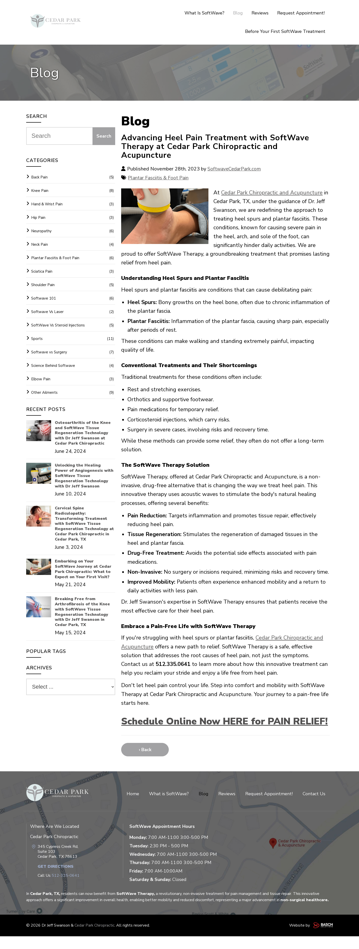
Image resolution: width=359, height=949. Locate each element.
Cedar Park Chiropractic (95, 938)
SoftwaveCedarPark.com (234, 168)
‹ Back (145, 763)
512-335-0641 (66, 888)
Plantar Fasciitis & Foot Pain (159, 177)
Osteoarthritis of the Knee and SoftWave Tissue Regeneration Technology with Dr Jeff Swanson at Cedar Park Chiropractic (83, 433)
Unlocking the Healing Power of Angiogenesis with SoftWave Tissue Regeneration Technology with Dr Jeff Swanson (84, 476)
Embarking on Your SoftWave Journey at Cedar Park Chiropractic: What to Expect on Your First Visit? (83, 569)
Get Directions (56, 879)
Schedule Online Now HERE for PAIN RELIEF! (209, 727)
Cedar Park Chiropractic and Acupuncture (272, 192)
